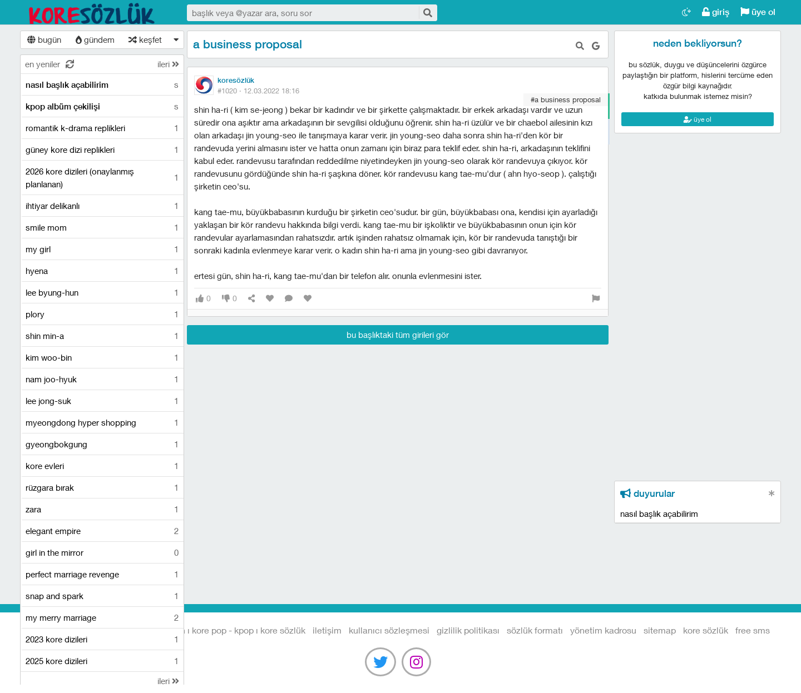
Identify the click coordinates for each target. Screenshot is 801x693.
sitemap (660, 630)
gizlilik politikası (468, 630)
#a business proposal (566, 99)
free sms (752, 630)
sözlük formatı (535, 630)
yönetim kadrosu (603, 630)
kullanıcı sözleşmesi (389, 630)
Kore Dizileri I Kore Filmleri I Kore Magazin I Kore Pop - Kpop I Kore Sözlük (92, 13)
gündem (95, 39)
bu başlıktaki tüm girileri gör (398, 335)
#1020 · (258, 90)
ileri (168, 64)
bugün (44, 39)
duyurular (647, 493)
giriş (715, 12)
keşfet (145, 39)
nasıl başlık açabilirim (659, 513)
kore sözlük (705, 630)
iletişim (327, 630)
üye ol (757, 12)
